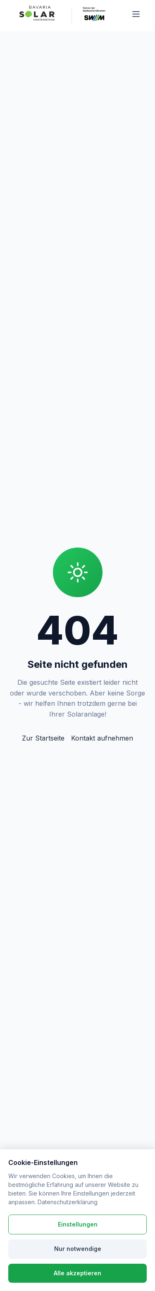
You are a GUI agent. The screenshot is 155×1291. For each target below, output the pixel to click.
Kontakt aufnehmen (102, 738)
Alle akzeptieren (77, 1273)
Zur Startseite (43, 738)
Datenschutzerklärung (68, 1201)
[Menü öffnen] (136, 16)
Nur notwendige (77, 1248)
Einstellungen (78, 1224)
